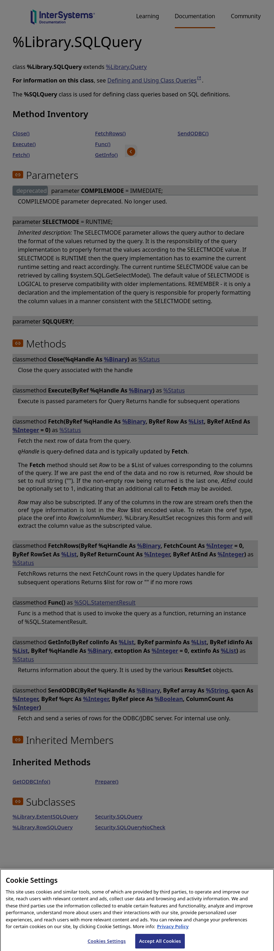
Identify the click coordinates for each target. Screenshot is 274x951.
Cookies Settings (107, 943)
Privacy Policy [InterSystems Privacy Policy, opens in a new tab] (173, 929)
